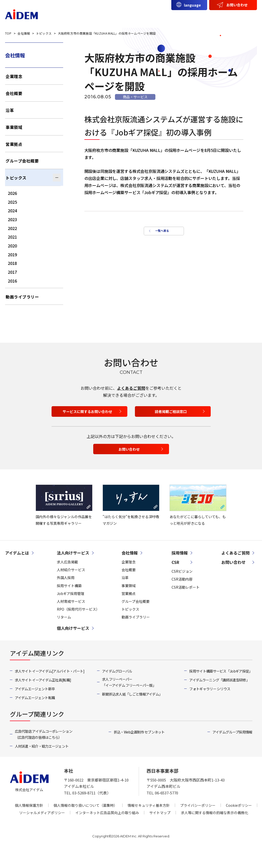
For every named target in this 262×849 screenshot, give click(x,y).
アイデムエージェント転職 (35, 697)
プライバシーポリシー (198, 805)
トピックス (16, 178)
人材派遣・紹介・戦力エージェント (42, 746)
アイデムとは (83, 17)
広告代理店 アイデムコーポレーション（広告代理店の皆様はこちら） (43, 734)
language (192, 5)
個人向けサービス (164, 17)
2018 (12, 263)
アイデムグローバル (117, 671)
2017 (12, 272)
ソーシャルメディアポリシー (42, 812)
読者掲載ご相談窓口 (171, 411)
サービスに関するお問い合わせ (87, 411)
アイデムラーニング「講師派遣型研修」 (219, 679)
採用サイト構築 (69, 585)
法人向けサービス (122, 17)
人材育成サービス (71, 601)
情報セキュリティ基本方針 (149, 805)
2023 (12, 219)
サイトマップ (160, 812)
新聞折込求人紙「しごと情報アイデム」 (132, 694)
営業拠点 (14, 144)
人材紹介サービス (71, 569)
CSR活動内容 (182, 579)
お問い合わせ (237, 4)
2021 (12, 237)
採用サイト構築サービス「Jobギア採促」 (220, 671)
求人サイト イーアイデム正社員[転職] (43, 679)
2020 (12, 246)
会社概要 (14, 93)
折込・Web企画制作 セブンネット (139, 732)
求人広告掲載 (67, 561)
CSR (221, 17)
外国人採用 (66, 577)
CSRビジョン (182, 571)
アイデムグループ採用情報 (232, 732)
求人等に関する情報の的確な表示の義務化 (214, 812)
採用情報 (243, 17)
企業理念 (14, 76)
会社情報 (199, 17)
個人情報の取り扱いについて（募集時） (85, 805)
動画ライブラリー (22, 297)
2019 (12, 254)
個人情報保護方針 (29, 805)
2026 (12, 193)
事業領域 (14, 127)
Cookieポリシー (239, 805)
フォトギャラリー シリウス (209, 688)
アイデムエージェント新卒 (35, 688)
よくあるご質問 (131, 388)
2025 (12, 202)
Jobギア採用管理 (70, 593)
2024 (12, 211)
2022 (12, 228)
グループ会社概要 (22, 161)
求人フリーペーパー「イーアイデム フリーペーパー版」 (129, 682)
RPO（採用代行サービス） (78, 609)
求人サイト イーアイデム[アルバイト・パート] (50, 671)
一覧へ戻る (161, 233)
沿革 (10, 110)
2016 (12, 281)
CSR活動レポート (186, 587)
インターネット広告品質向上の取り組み (107, 812)
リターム (64, 616)
